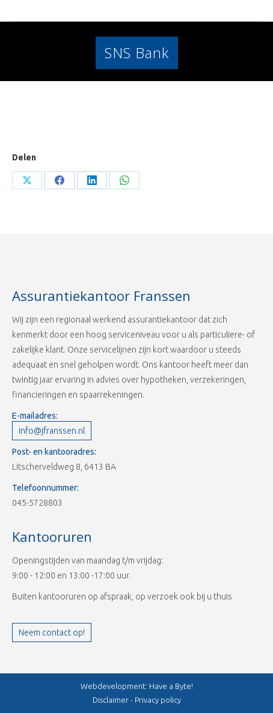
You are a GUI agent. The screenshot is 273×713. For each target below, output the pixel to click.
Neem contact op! (52, 632)
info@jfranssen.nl (52, 430)
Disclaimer (111, 700)
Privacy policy (158, 700)
